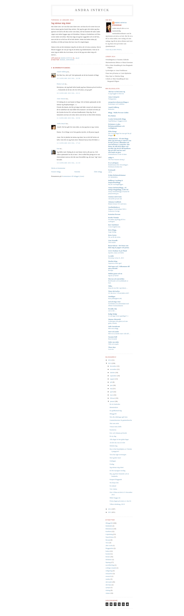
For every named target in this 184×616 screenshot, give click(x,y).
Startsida (77, 172)
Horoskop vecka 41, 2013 (116, 258)
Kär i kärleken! (113, 225)
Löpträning (109, 534)
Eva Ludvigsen (113, 163)
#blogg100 (113, 414)
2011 (110, 512)
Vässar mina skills (115, 427)
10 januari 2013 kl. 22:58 (68, 78)
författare (109, 559)
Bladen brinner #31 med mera (117, 204)
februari (112, 398)
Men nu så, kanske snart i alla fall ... (119, 333)
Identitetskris (114, 407)
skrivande (70, 59)
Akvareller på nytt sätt (115, 199)
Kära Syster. (112, 235)
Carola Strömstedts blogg (117, 119)
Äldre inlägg (98, 172)
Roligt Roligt (112, 314)
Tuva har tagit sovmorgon (118, 454)
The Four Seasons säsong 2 (116, 159)
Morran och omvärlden (116, 279)
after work (109, 545)
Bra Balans (112, 116)
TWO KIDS (112, 242)
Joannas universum (115, 197)
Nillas (110, 286)
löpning (108, 562)
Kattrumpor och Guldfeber (116, 104)
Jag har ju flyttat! (113, 275)
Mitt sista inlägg (113, 328)
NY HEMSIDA (113, 177)
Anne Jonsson (61, 99)
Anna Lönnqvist (113, 97)
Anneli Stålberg (62, 72)
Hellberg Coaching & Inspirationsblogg (115, 181)
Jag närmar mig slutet (116, 467)
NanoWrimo (110, 537)
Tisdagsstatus (112, 99)
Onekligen (111, 296)
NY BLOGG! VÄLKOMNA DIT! (118, 293)
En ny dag (113, 436)
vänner (108, 593)
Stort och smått (113, 332)
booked (108, 554)
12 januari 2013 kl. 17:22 (68, 143)
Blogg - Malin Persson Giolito (118, 112)
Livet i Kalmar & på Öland (117, 251)
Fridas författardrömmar (117, 175)
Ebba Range (112, 131)
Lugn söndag (112, 232)
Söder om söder (113, 342)
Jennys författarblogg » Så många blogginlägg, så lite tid (118, 188)
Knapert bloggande (116, 479)
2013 (110, 363)
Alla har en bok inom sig (116, 92)
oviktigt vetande (111, 568)
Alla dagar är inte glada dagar (119, 439)
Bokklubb (109, 526)
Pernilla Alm (112, 309)
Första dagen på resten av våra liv (120, 501)
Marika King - (113, 261)
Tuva (107, 543)
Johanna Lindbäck (114, 202)
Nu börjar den (114, 483)
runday (108, 579)
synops (108, 587)
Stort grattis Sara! (115, 458)
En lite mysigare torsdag (117, 470)
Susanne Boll (112, 337)
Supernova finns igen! (115, 263)
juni (111, 385)
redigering (109, 571)
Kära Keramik (112, 339)
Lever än (111, 349)
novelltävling (110, 565)
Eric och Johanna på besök (118, 433)
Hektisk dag (113, 446)
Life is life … (112, 311)
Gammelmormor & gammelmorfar (121, 420)
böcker (108, 557)
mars (112, 395)
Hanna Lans (60, 84)
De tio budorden (115, 404)
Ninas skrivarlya (114, 291)
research (108, 576)
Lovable (111, 256)
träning (108, 590)
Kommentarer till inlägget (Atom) (73, 176)
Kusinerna (113, 430)
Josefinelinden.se (114, 207)
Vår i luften (113, 489)
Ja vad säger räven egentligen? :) (118, 316)
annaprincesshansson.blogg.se (118, 102)
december (113, 366)
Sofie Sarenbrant (114, 326)
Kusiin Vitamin (113, 217)
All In (110, 172)
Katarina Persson (114, 214)
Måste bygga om (115, 498)
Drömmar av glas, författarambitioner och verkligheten (116, 126)
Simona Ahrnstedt (114, 319)
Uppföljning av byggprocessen (117, 121)
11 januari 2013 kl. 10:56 (68, 118)
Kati (58, 148)
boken (62, 59)
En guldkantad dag (116, 410)
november (113, 369)
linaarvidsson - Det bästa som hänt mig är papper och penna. (118, 246)
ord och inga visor (114, 302)
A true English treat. (114, 227)
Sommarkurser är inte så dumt (117, 154)
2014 (110, 360)
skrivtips (108, 585)
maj (111, 388)
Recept (108, 540)
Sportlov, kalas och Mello (116, 253)
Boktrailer (111, 109)
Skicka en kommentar (58, 168)
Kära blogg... (112, 230)
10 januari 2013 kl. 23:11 (68, 93)
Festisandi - (112, 170)
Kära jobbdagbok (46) (115, 298)
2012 (110, 509)
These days (112, 347)
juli (111, 382)
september (113, 376)
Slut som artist (114, 423)
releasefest (109, 573)
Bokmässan (109, 529)
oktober (112, 372)
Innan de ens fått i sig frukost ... (117, 288)
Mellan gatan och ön (115, 273)
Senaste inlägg (55, 172)
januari (112, 401)
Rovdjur (110, 270)
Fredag (112, 464)
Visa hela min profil (114, 49)
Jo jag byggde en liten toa (116, 93)
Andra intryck (92, 10)
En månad (113, 486)
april (111, 392)
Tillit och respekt (113, 344)
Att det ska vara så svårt (117, 443)
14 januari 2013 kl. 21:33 (68, 163)
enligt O (111, 157)
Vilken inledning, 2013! (117, 504)
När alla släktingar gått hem (118, 417)
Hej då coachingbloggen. (115, 184)
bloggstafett (109, 548)
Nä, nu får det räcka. (114, 237)
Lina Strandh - (113, 240)
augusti (112, 379)
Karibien (108, 531)
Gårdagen (113, 461)
